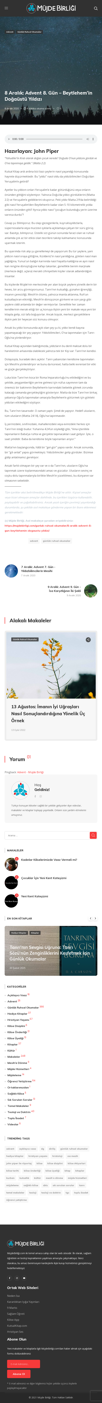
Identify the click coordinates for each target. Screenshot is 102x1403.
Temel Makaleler (18, 1106)
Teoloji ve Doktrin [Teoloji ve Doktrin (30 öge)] (51, 1192)
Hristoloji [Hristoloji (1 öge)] (57, 1156)
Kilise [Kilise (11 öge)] (39, 1163)
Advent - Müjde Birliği (30, 772)
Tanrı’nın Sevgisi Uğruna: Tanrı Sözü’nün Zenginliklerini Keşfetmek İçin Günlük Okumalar (50, 953)
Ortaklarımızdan (18, 1087)
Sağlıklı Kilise (15, 1093)
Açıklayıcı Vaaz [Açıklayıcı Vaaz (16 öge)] (27, 1148)
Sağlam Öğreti (16, 1314)
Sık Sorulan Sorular (19, 1099)
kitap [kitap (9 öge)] (67, 1170)
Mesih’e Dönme (17, 1063)
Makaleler (13, 1056)
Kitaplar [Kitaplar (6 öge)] (79, 1170)
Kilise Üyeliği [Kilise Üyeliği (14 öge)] (53, 1170)
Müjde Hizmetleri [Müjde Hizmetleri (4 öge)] (77, 1178)
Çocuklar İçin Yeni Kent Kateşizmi (43, 878)
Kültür (11, 1050)
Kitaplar (35, 933)
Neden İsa (13, 1296)
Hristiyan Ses (15, 1332)
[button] (95, 8)
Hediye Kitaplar (18, 933)
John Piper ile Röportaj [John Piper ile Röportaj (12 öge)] (19, 1163)
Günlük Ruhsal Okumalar (29, 32)
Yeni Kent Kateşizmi (34, 896)
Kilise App (13, 1320)
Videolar (13, 1124)
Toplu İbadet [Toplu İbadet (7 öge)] (81, 1192)
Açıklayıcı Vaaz (17, 995)
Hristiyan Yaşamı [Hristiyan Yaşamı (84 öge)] (37, 1156)
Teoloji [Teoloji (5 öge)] (32, 1192)
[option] (51, 688)
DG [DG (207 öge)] (42, 1148)
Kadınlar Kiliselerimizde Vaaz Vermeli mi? (49, 859)
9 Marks (12, 1308)
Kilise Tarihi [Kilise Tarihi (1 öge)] (12, 1170)
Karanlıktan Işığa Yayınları (23, 1302)
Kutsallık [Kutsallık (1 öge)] (24, 1178)
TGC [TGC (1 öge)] (67, 1192)
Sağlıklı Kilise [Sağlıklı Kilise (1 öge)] (31, 1185)
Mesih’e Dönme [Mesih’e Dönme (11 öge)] (54, 1178)
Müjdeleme (14, 1075)
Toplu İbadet (15, 1118)
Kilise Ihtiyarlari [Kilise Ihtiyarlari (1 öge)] (76, 1163)
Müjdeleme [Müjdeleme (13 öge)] (12, 1185)
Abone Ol (19, 1374)
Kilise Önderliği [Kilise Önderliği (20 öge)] (32, 1170)
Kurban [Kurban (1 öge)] (10, 1178)
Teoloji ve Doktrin (18, 1112)
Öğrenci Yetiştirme (19, 1081)
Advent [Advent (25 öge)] (10, 1148)
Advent (9, 32)
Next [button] (95, 918)
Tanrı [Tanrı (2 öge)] (82, 1185)
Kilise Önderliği (17, 1032)
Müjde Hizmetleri (18, 1069)
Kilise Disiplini (16, 1026)
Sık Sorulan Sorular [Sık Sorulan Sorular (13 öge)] (63, 1185)
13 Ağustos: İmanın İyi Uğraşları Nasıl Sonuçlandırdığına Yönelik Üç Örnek (48, 714)
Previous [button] (90, 918)
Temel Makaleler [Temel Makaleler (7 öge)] (15, 1192)
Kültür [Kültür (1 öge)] (37, 1178)
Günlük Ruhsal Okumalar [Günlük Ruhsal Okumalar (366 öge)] (74, 1148)
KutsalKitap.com (17, 1326)
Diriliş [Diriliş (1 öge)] (52, 1148)
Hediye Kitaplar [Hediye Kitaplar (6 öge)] (15, 1156)
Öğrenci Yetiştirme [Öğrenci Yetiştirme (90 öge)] (16, 1199)
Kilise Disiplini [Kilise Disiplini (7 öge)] (55, 1163)
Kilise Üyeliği (15, 1038)
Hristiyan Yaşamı (18, 1019)
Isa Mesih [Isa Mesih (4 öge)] (72, 1156)
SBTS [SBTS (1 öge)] (45, 1185)
